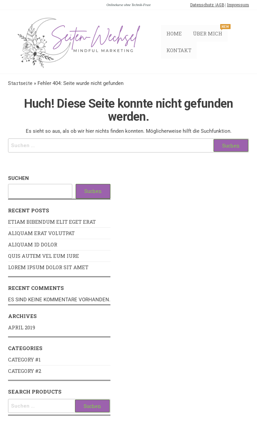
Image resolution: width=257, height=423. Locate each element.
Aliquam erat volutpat (41, 233)
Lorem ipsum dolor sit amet (48, 268)
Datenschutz (202, 4)
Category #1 (24, 360)
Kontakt (179, 50)
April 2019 (21, 328)
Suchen (18, 179)
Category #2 (24, 371)
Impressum (238, 4)
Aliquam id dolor (32, 245)
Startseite (20, 83)
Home (175, 33)
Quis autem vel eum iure (43, 256)
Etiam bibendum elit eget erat (52, 222)
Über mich (210, 31)
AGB (220, 4)
